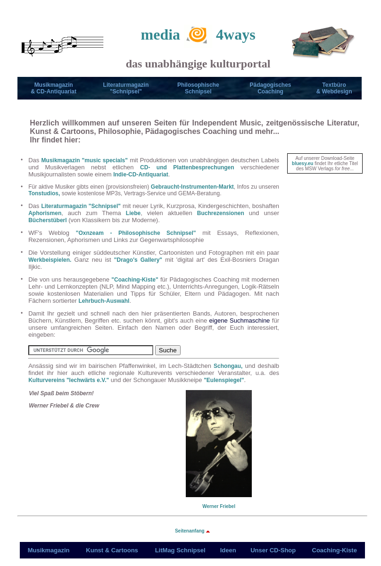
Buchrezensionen (220, 213)
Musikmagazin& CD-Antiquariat (53, 88)
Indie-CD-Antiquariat (140, 174)
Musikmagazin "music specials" (84, 160)
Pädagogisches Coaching (270, 88)
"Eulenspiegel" (224, 380)
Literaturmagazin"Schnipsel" (126, 88)
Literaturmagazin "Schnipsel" (81, 206)
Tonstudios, (44, 193)
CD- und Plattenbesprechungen (187, 167)
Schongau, (228, 366)
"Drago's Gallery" (138, 260)
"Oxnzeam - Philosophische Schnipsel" (136, 233)
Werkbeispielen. (49, 260)
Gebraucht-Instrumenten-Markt (192, 186)
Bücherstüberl (47, 220)
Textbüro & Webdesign (334, 88)
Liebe (133, 213)
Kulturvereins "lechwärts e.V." (68, 380)
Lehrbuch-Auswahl (103, 301)
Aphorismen (44, 213)
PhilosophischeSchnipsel (198, 88)
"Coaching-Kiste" (134, 279)
